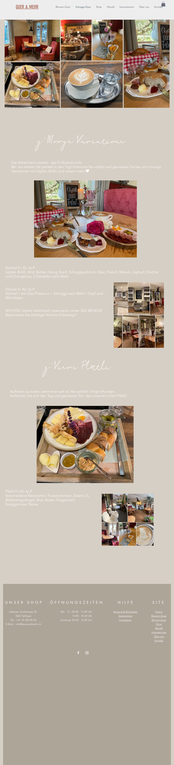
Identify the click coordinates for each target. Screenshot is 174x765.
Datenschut (125, 615)
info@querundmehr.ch (28, 624)
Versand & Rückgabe (125, 611)
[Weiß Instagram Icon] (87, 653)
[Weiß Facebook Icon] (78, 653)
